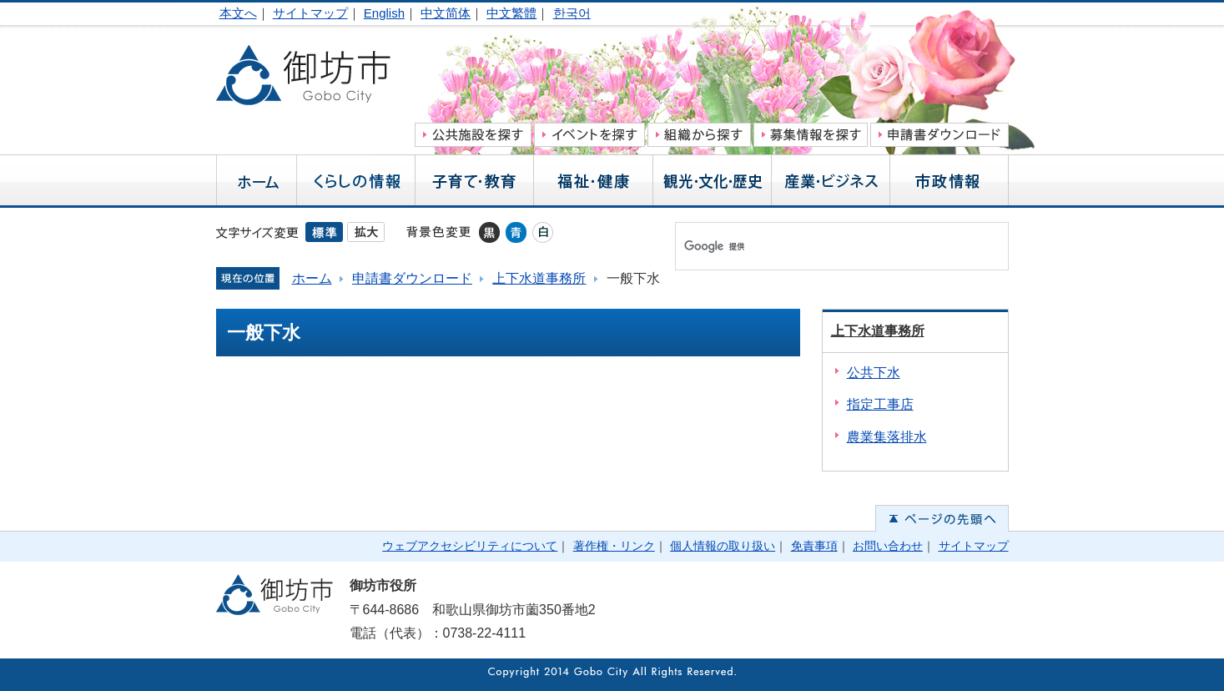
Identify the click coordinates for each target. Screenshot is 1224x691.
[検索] (824, 246)
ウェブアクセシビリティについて (469, 545)
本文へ (238, 13)
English (384, 13)
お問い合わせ (888, 545)
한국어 (572, 13)
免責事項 (814, 545)
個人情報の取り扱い (722, 545)
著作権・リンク (614, 545)
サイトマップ (310, 13)
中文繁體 (511, 13)
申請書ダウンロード (412, 278)
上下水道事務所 (539, 278)
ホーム (312, 278)
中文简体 (446, 13)
